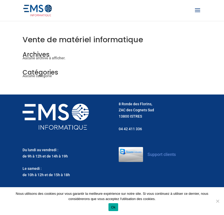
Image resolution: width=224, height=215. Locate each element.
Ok (113, 207)
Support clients (161, 154)
